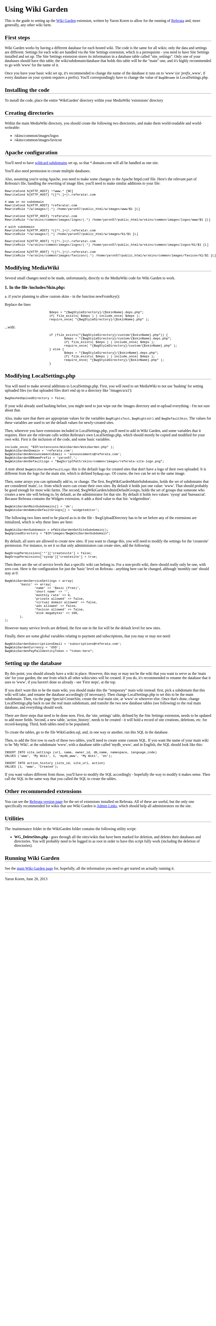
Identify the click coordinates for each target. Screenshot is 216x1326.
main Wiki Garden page (35, 913)
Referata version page (45, 847)
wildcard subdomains (51, 163)
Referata (177, 21)
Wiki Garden (66, 21)
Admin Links (107, 851)
